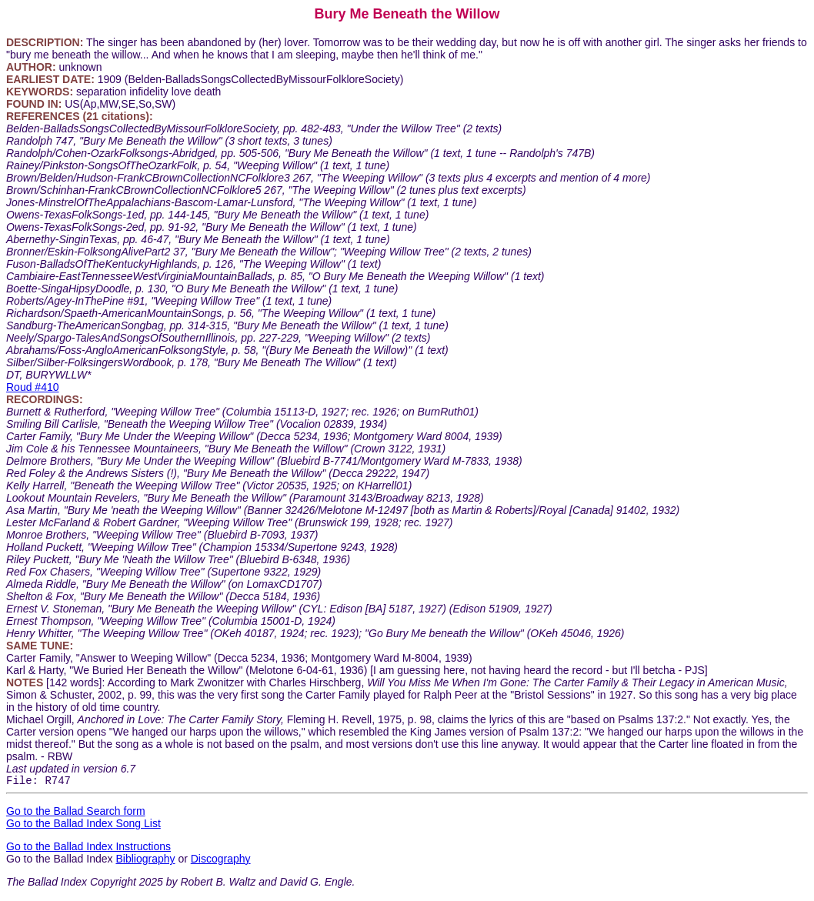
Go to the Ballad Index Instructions (88, 849)
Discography (221, 861)
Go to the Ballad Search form (75, 813)
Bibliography (145, 861)
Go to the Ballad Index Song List (83, 825)
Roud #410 (32, 387)
